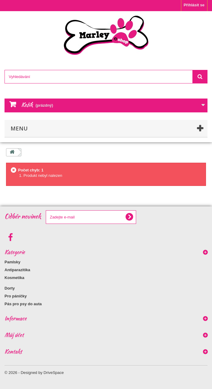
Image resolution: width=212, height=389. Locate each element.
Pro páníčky (16, 296)
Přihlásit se (194, 5)
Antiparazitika (17, 270)
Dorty (10, 288)
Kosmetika (14, 277)
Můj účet (14, 335)
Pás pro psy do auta (23, 304)
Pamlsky (12, 262)
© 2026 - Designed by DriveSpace (34, 372)
